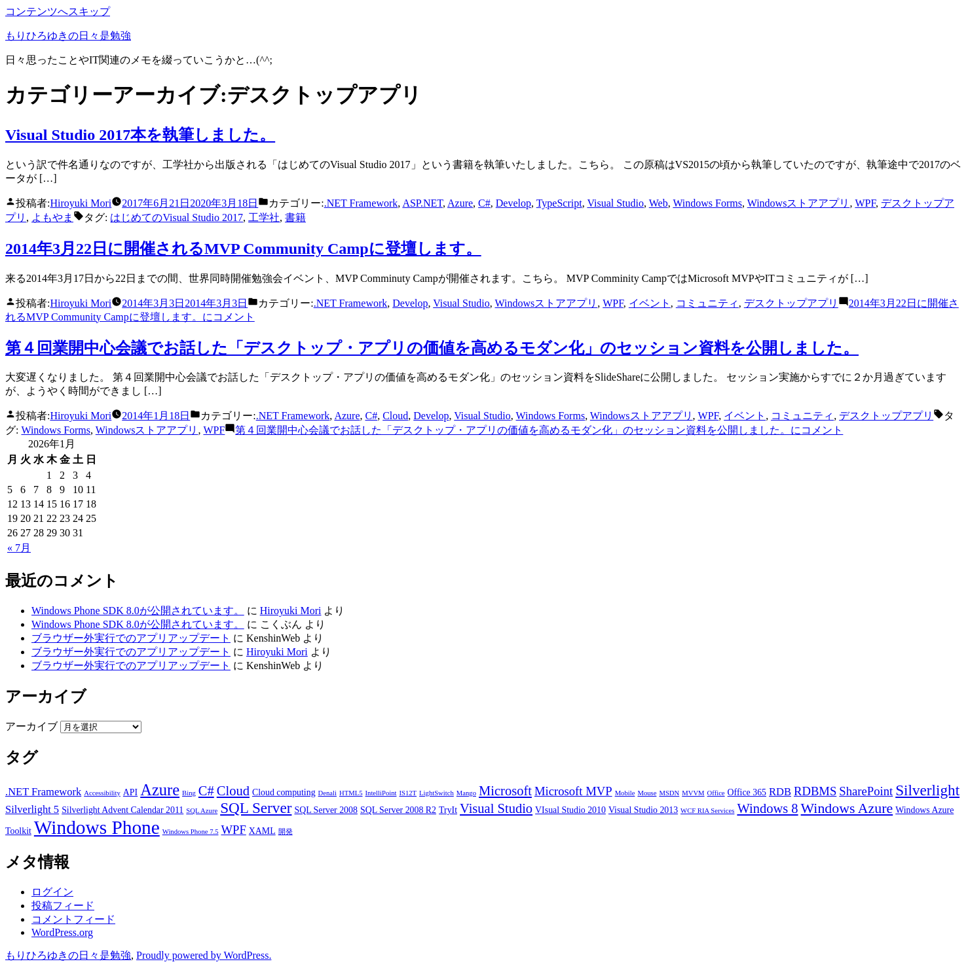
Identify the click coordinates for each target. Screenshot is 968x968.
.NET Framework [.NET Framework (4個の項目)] (43, 792)
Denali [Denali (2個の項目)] (327, 793)
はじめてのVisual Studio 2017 (176, 217)
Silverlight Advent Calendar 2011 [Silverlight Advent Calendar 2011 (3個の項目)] (122, 810)
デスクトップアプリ (791, 303)
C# (484, 203)
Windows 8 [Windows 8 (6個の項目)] (767, 808)
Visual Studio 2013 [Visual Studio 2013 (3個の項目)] (643, 810)
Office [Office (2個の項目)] (716, 793)
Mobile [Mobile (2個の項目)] (625, 793)
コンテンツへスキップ (57, 11)
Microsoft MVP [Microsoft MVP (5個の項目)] (573, 791)
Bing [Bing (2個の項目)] (189, 793)
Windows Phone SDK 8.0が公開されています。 (137, 610)
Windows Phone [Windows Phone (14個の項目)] (97, 827)
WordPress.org (62, 932)
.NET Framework (361, 203)
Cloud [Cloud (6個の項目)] (233, 791)
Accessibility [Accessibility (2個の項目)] (102, 793)
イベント (650, 303)
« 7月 (19, 547)
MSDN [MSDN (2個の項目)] (669, 793)
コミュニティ (707, 303)
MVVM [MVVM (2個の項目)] (693, 793)
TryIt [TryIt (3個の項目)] (448, 810)
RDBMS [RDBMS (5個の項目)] (815, 791)
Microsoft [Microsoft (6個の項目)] (505, 791)
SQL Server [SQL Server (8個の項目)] (255, 807)
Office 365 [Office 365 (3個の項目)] (747, 792)
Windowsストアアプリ (798, 203)
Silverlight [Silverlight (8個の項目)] (927, 790)
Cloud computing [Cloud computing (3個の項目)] (284, 792)
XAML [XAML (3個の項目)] (262, 831)
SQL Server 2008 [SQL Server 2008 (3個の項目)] (326, 810)
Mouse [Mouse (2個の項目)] (646, 793)
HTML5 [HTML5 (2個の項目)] (351, 793)
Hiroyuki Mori (80, 203)
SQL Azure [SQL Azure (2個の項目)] (201, 810)
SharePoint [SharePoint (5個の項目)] (866, 791)
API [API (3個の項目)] (130, 792)
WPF (865, 203)
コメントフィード (73, 919)
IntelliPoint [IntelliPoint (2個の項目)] (381, 793)
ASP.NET (422, 203)
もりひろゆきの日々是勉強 (68, 35)
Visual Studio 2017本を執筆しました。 (140, 134)
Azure (460, 203)
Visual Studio (615, 203)
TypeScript (559, 203)
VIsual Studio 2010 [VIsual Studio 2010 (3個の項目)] (570, 810)
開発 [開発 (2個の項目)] (285, 831)
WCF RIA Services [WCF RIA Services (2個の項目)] (707, 810)
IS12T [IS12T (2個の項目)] (408, 793)
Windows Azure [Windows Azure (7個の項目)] (847, 808)
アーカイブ (31, 726)
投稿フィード (62, 905)
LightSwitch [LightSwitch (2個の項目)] (436, 793)
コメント (539, 430)
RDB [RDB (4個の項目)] (780, 792)
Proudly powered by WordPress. (203, 955)
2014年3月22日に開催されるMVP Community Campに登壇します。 (243, 248)
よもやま (52, 217)
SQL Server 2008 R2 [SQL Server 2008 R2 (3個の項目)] (398, 810)
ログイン (52, 891)
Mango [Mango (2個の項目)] (466, 793)
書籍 (295, 217)
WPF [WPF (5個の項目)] (233, 830)
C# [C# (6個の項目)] (206, 791)
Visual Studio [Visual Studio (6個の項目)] (496, 808)
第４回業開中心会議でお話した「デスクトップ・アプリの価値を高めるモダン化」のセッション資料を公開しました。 (432, 347)
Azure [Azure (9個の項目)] (159, 790)
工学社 (264, 217)
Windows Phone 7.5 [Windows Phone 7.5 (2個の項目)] (190, 831)
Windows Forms (707, 203)
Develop (513, 203)
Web (658, 203)
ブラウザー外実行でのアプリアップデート (131, 638)
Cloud (395, 415)
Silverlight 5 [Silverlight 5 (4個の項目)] (32, 809)
